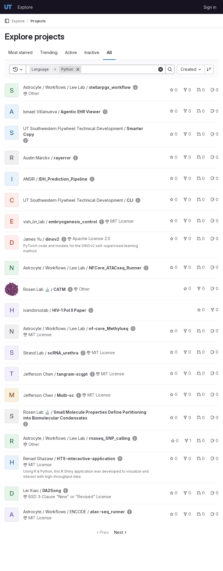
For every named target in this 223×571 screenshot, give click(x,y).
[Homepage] (8, 7)
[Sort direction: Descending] (209, 69)
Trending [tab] (48, 52)
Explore (25, 7)
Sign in (210, 7)
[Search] (119, 69)
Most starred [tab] (20, 52)
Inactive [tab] (91, 52)
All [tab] (109, 52)
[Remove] (77, 69)
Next (121, 532)
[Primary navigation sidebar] (7, 21)
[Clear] (160, 69)
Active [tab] (71, 52)
